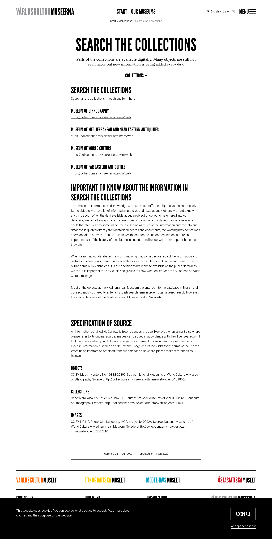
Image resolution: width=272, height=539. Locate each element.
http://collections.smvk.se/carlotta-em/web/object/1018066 (145, 379)
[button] (243, 514)
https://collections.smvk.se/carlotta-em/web (101, 117)
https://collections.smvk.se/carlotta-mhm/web (102, 136)
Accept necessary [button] (243, 526)
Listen (229, 10)
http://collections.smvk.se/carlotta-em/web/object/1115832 (145, 403)
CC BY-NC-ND (80, 421)
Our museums (143, 11)
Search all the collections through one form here (103, 98)
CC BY (75, 374)
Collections (125, 21)
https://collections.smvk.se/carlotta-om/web (101, 173)
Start (122, 11)
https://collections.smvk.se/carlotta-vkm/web (101, 154)
